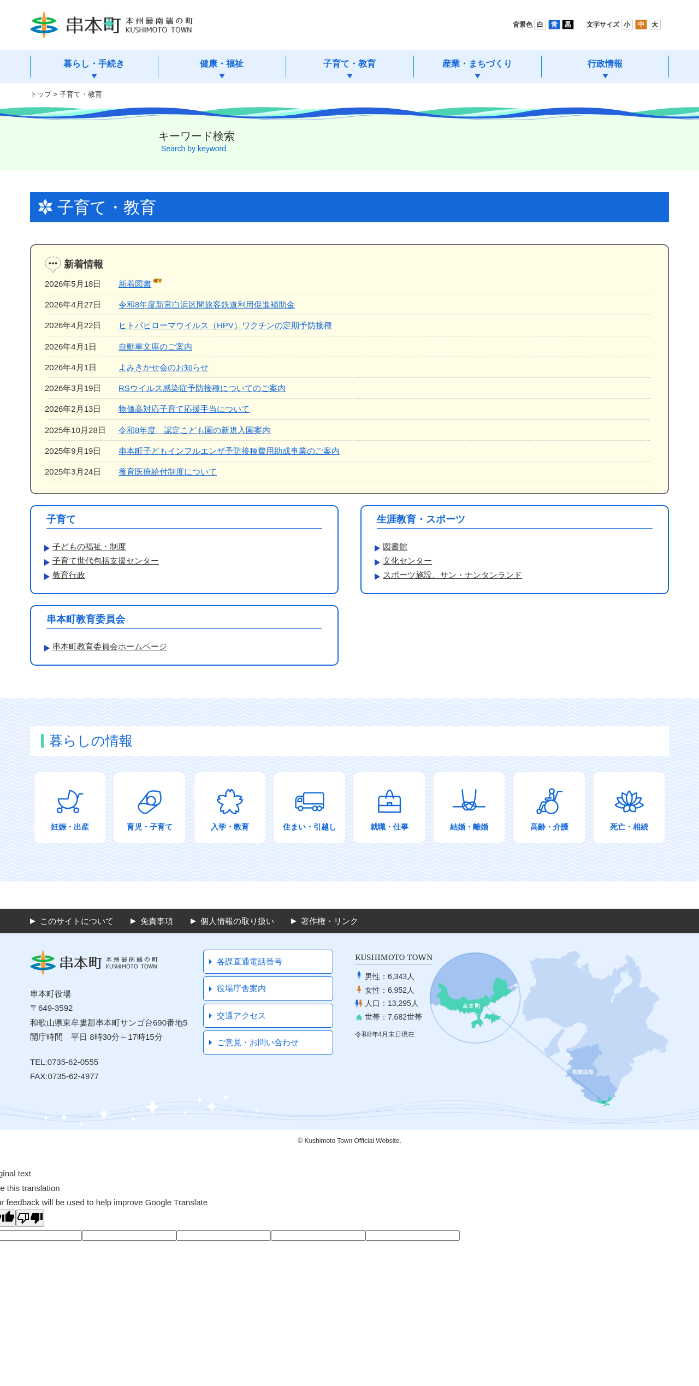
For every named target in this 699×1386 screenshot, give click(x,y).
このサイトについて (77, 921)
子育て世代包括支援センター (105, 560)
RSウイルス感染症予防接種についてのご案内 (202, 388)
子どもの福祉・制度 (89, 546)
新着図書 (135, 283)
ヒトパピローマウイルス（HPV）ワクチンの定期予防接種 (225, 325)
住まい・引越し (309, 826)
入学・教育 (230, 826)
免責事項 (156, 921)
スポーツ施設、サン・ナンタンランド (452, 574)
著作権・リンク (329, 921)
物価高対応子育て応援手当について (184, 408)
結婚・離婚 (469, 826)
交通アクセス (241, 1015)
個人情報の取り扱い (237, 921)
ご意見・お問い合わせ (258, 1042)
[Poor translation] (30, 1218)
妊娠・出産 (70, 826)
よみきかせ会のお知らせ (164, 367)
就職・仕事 (389, 826)
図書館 (395, 546)
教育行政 (68, 574)
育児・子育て (150, 826)
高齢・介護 (549, 826)
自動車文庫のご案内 (155, 346)
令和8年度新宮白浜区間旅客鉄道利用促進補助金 (207, 304)
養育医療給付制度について (168, 471)
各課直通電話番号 (249, 961)
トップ (40, 94)
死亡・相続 (629, 826)
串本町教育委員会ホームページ (109, 646)
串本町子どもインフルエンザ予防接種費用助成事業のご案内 (229, 450)
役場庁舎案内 (241, 988)
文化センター (407, 560)
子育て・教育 (81, 94)
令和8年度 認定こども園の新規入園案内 (194, 430)
